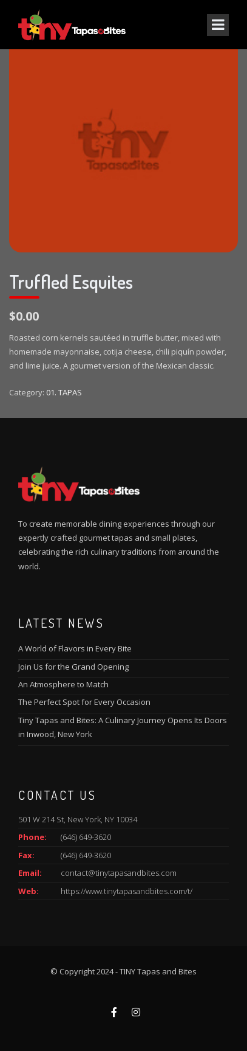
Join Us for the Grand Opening (73, 666)
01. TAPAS (64, 392)
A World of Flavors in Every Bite (75, 648)
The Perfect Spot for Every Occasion (84, 701)
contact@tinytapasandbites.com (119, 872)
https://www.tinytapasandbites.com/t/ (126, 891)
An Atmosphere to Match (63, 684)
